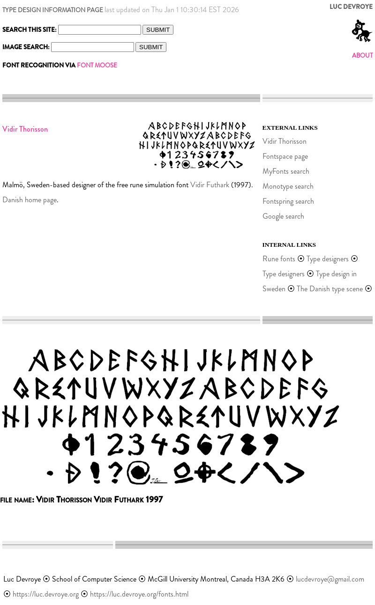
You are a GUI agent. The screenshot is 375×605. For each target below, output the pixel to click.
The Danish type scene (330, 288)
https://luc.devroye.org (46, 594)
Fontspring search (288, 201)
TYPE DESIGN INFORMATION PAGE (52, 10)
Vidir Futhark (209, 184)
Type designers (328, 258)
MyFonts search (285, 171)
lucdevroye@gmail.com (330, 579)
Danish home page (29, 199)
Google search (283, 216)
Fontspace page (285, 156)
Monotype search (288, 186)
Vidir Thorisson (284, 141)
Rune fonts (278, 258)
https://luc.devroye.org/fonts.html (139, 594)
